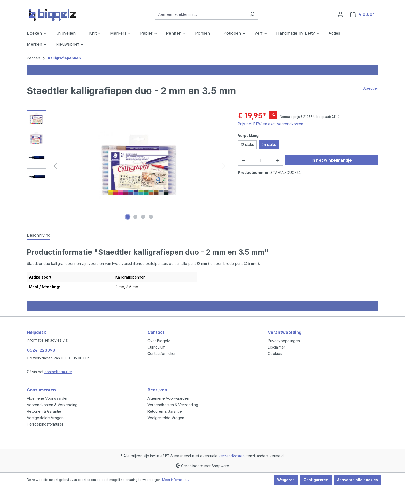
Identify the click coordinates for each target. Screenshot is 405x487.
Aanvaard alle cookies (357, 479)
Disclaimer (276, 347)
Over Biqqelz (158, 340)
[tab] (38, 235)
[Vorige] (55, 166)
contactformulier (58, 371)
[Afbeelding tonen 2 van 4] (135, 217)
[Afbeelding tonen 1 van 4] (128, 217)
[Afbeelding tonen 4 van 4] (151, 217)
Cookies (275, 353)
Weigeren (286, 479)
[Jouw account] (340, 14)
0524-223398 (41, 350)
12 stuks (247, 144)
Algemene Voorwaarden (47, 398)
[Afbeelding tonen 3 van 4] (143, 217)
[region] (127, 165)
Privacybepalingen (284, 340)
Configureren (315, 479)
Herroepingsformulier (45, 424)
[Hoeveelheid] (260, 160)
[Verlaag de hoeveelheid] (243, 160)
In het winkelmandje (331, 160)
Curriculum (156, 347)
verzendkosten (232, 456)
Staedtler (370, 88)
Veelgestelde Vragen (45, 417)
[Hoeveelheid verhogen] (277, 160)
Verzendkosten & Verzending (52, 405)
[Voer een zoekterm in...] (200, 14)
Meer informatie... (175, 480)
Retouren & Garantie (44, 411)
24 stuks (269, 144)
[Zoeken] (252, 14)
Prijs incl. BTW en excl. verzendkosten (270, 124)
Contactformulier (161, 353)
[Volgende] (223, 166)
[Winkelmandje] (362, 14)
